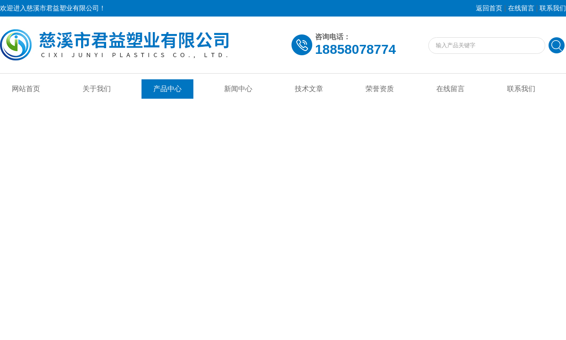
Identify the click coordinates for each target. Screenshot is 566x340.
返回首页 (489, 8)
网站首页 (26, 89)
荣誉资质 (380, 89)
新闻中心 (238, 89)
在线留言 (521, 8)
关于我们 (97, 89)
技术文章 (309, 89)
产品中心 (167, 89)
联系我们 (553, 8)
